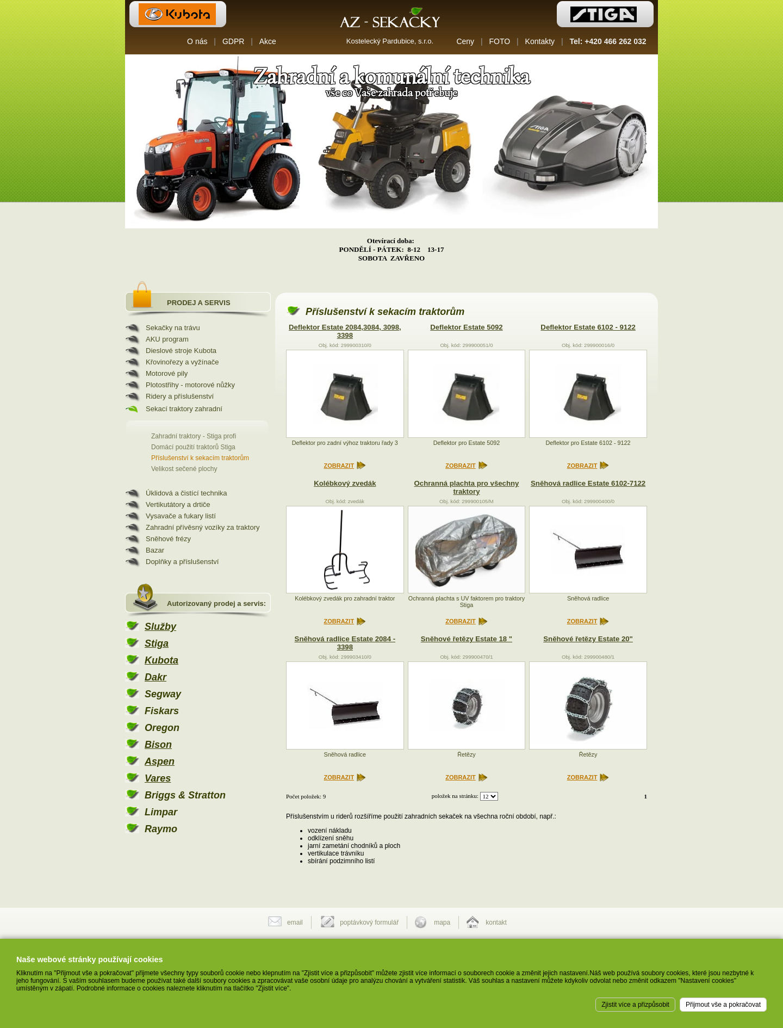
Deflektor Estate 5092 (466, 327)
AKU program (167, 339)
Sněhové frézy (168, 539)
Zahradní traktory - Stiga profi (193, 436)
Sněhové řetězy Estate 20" (588, 639)
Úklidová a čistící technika (186, 493)
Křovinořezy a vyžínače (182, 362)
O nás (197, 41)
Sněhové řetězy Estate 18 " (466, 639)
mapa (442, 922)
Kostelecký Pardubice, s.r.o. (389, 41)
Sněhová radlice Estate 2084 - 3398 (345, 643)
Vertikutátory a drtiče (178, 504)
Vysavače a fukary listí (181, 516)
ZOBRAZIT (339, 465)
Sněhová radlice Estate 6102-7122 (588, 483)
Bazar (155, 550)
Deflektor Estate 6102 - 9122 (587, 327)
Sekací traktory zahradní (184, 409)
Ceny (465, 41)
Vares (158, 778)
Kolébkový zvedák (345, 483)
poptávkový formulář (369, 922)
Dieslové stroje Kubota (181, 350)
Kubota (161, 660)
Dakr (155, 677)
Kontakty (540, 41)
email (295, 922)
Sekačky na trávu (173, 328)
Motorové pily (167, 373)
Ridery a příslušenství (180, 396)
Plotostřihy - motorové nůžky (190, 385)
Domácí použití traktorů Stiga (193, 447)
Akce (267, 41)
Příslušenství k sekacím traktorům (200, 458)
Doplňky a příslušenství (182, 562)
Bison (158, 744)
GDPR (233, 41)
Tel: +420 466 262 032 (608, 41)
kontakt (496, 922)
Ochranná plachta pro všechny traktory (466, 487)
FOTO (500, 41)
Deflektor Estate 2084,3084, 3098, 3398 (345, 331)
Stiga (157, 643)
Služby (160, 626)
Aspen (160, 761)
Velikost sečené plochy (184, 469)
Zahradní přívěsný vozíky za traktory (203, 527)
